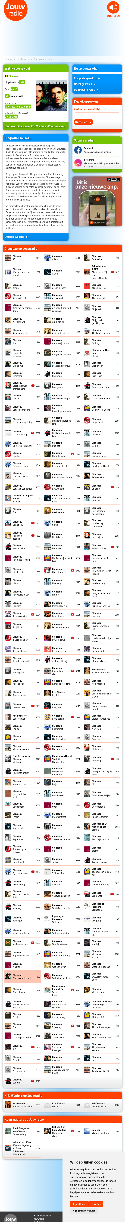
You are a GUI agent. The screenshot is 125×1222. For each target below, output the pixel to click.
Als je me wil (19, 320)
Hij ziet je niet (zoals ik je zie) (101, 570)
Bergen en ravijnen (61, 353)
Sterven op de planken (19, 849)
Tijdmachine (58, 872)
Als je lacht (97, 308)
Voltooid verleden (60, 931)
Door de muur (59, 454)
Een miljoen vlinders (62, 476)
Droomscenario (20, 464)
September (18, 838)
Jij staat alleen (99, 660)
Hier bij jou (57, 570)
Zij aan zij (57, 1026)
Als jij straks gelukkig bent (98, 320)
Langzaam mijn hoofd (99, 705)
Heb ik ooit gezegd (18, 535)
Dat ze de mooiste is (23, 408)
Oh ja (57, 782)
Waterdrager (19, 990)
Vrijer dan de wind (21, 954)
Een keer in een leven (20, 475)
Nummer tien (19, 782)
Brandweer (97, 364)
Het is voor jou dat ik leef (62, 558)
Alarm (57, 272)
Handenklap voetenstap (97, 523)
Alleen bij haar (59, 286)
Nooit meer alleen (59, 1131)
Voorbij (96, 943)
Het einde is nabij (21, 558)
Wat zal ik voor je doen (100, 976)
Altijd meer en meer (101, 331)
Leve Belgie (58, 717)
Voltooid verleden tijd (100, 931)
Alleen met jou (99, 286)
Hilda (17, 582)
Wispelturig (102, 1004)
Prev (4, 19)
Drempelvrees (99, 454)
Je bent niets (98, 649)
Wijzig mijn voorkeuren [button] (84, 1210)
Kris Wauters (38, 126)
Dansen (17, 397)
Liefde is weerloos (101, 717)
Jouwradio (11, 58)
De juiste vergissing (22, 420)
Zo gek (17, 1058)
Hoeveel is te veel (21, 593)
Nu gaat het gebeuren (57, 771)
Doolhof (17, 454)
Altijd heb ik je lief (61, 331)
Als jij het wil (58, 320)
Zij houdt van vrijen (101, 1026)
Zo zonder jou (19, 1070)
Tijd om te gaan (99, 860)
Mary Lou (96, 727)
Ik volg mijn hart (20, 638)
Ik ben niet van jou (101, 604)
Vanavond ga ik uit (61, 894)
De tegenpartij (20, 433)
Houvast (17, 604)
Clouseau (24, 58)
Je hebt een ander (22, 660)
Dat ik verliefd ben (101, 397)
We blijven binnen (58, 990)
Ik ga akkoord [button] (79, 1204)
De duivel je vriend (101, 408)
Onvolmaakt (58, 794)
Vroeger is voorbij (61, 954)
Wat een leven (59, 965)
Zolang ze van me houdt (60, 1069)
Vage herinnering (100, 883)
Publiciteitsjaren (100, 815)
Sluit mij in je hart (100, 838)
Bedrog (96, 342)
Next (120, 19)
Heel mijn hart (99, 535)
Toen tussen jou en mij (101, 871)
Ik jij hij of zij (19, 626)
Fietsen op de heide (22, 1105)
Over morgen (98, 805)
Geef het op (58, 511)
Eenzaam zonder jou (22, 487)
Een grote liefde (60, 464)
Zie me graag (58, 1015)
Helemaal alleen (99, 547)
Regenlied (18, 826)
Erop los (96, 498)
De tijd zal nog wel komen (61, 432)
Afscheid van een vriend (21, 272)
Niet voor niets (59, 748)
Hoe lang (57, 582)
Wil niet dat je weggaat (59, 1004)
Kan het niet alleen (58, 670)
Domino (96, 444)
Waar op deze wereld (98, 953)
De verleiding (21, 1131)
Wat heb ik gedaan (101, 965)
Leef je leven (20, 717)
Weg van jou (98, 990)
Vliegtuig (96, 919)
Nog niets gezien (21, 771)
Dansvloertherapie (61, 397)
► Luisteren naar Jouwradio (42, 1217)
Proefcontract (59, 815)
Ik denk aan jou (20, 614)
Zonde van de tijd (100, 1070)
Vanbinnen (97, 894)
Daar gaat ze (58, 386)
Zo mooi (57, 1058)
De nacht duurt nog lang (61, 420)
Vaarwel (57, 883)
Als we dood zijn (20, 331)
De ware (96, 433)
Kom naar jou (19, 693)
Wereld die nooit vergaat (21, 1004)
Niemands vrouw (21, 748)
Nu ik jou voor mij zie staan (102, 771)
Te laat (57, 860)
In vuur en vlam (59, 649)
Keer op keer (19, 682)
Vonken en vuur (20, 943)
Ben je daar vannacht (18, 352)
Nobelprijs (97, 759)
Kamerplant (18, 671)
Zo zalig (96, 1058)
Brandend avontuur (61, 364)
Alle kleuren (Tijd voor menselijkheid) (100, 272)
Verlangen (98, 906)
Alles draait (57, 296)
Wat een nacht (99, 1105)
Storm (96, 849)
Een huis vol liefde (101, 464)
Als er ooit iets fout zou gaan (61, 307)
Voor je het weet (60, 943)
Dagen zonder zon (100, 386)
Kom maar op (98, 682)
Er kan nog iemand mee (61, 498)
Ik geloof (96, 614)
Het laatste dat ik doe (100, 558)
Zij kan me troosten (101, 1036)
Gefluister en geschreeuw (98, 510)
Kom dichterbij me (61, 682)
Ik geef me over (60, 614)
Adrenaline (97, 258)
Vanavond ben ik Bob (21, 894)
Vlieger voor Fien (100, 1131)
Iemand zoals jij (59, 604)
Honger (57, 593)
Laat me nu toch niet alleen (102, 693)
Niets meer (97, 748)
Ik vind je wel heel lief (100, 625)
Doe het (57, 444)
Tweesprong (19, 883)
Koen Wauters (56, 126)
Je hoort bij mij (59, 660)
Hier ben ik (18, 570)
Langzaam (57, 706)
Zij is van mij (58, 1036)
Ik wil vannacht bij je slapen (102, 638)
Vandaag (17, 907)
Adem (57, 258)
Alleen (17, 286)
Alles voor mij (98, 296)
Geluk (57, 523)
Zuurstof (17, 1081)
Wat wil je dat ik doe (62, 976)
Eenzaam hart (98, 476)
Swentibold (18, 860)
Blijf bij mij (18, 364)
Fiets (17, 511)
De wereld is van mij (22, 444)
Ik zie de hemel (20, 649)
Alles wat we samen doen (22, 307)
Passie (17, 815)
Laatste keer (19, 706)
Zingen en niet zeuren (99, 1047)
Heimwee (57, 547)
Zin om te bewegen (57, 1047)
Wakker (17, 965)
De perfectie (98, 420)
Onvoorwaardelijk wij (102, 794)
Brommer (17, 374)
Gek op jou (18, 523)
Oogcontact (18, 805)
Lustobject (57, 727)
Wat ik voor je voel (22, 976)
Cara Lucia (97, 374)
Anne (17, 342)
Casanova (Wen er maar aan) (20, 385)
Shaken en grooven (61, 838)
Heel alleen (57, 535)
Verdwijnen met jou (61, 907)
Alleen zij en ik (19, 296)
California (57, 374)
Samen (57, 826)
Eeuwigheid (58, 487)
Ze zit (17, 1015)
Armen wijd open (60, 342)
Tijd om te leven (20, 872)
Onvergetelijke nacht (20, 793)
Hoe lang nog (98, 582)
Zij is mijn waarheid (22, 1036)
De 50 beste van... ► (86, 89)
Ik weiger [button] (96, 1204)
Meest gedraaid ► (85, 84)
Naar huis (96, 737)
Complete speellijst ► (87, 78)
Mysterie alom (59, 737)
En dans (96, 487)
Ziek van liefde (99, 1015)
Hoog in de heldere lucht (101, 593)
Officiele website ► (16, 236)
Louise (17, 727)
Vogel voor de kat (21, 931)
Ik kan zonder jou (60, 626)
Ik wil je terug (58, 638)
